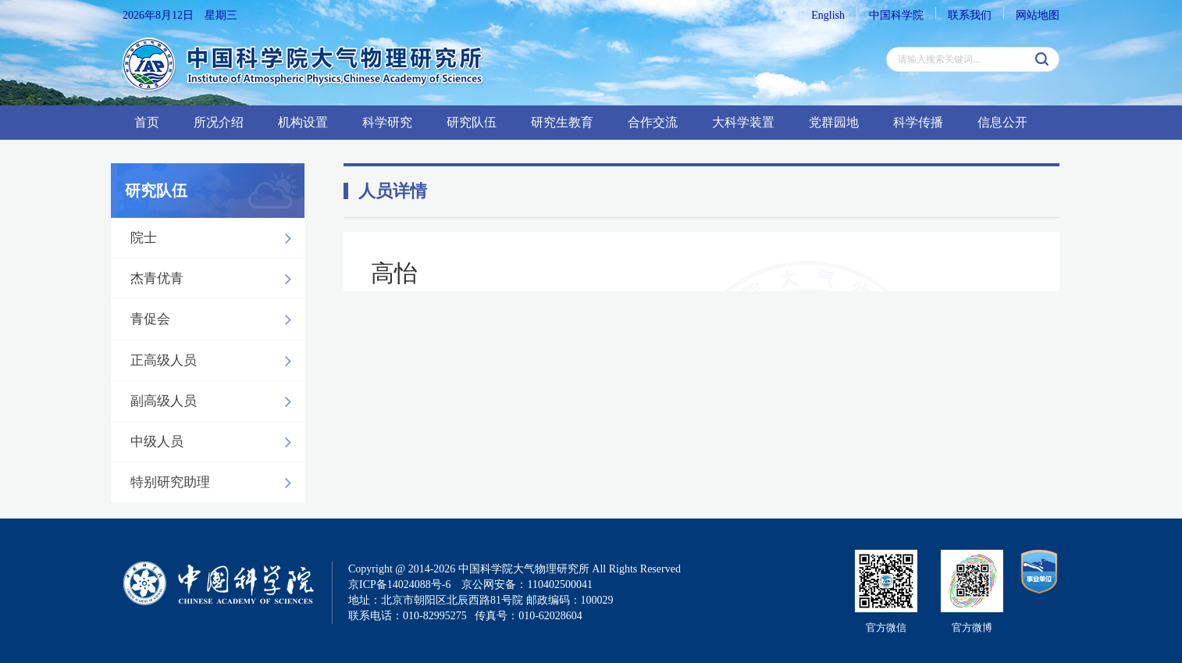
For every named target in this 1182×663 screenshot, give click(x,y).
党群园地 (834, 122)
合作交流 (653, 122)
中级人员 (215, 442)
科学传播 (918, 122)
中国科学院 (896, 15)
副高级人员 (215, 401)
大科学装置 (743, 122)
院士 (215, 238)
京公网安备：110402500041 (526, 584)
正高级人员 (215, 360)
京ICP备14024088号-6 (399, 584)
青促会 (215, 319)
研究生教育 (562, 122)
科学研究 (387, 122)
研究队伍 (472, 122)
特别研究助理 (215, 482)
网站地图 (1037, 15)
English (828, 15)
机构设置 (303, 122)
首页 (146, 122)
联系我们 (970, 15)
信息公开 (1002, 122)
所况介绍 (219, 122)
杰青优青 (215, 278)
